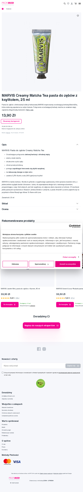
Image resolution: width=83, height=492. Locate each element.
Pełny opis (29, 110)
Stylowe (8, 9)
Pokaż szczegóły (69, 257)
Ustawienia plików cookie (10, 415)
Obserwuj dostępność (11, 121)
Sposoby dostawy (7, 410)
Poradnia (4, 424)
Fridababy (5, 435)
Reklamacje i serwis (8, 432)
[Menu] (79, 3)
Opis (4, 144)
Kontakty (5, 449)
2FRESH (51, 480)
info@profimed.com (8, 396)
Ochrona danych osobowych (11, 413)
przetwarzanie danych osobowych (69, 372)
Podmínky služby (58, 473)
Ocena (5, 209)
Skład (5, 203)
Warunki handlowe (7, 407)
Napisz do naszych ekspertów (41, 325)
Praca (3, 447)
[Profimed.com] (8, 3)
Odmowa (15, 264)
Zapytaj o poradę (7, 398)
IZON (45, 480)
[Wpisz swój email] (34, 365)
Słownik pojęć (6, 430)
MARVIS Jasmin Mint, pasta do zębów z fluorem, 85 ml (20, 288)
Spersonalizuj (41, 264)
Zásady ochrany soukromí (46, 473)
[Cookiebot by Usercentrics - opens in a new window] (70, 226)
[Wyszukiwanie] (64, 3)
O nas (3, 444)
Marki (3, 427)
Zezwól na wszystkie (68, 264)
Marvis (8, 132)
